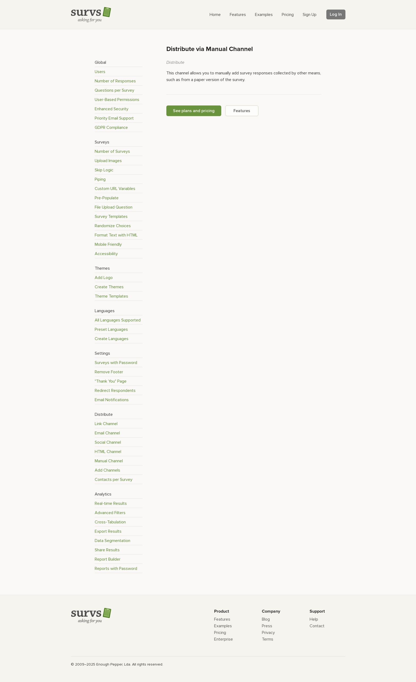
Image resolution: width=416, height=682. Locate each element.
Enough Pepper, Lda (113, 664)
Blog (266, 619)
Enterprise (223, 639)
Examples (223, 626)
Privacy (268, 632)
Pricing (220, 632)
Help (314, 619)
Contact (317, 626)
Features (241, 110)
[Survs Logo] (92, 16)
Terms (267, 639)
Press (267, 626)
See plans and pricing (194, 110)
